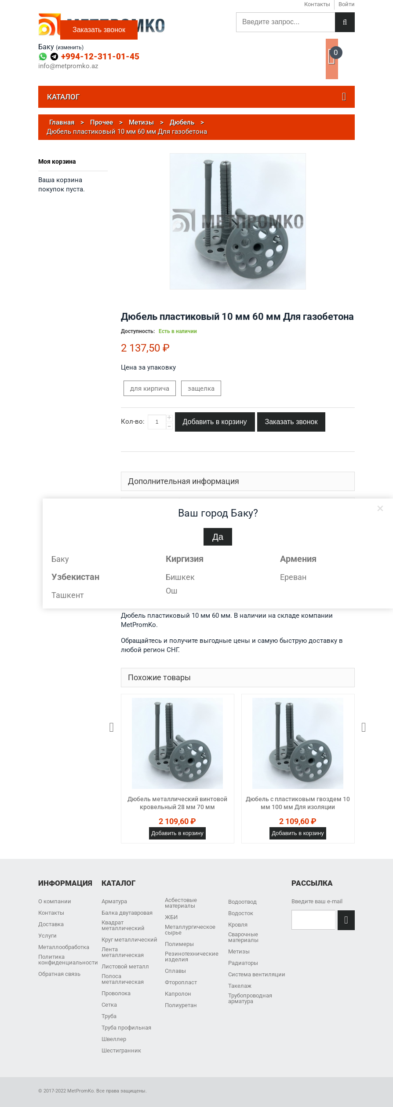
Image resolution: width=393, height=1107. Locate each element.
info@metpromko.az (68, 66)
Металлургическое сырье (190, 929)
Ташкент (67, 595)
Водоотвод (242, 902)
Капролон (178, 994)
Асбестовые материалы (181, 903)
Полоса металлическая (123, 979)
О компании (54, 901)
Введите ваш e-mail (316, 901)
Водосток (240, 913)
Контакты (51, 913)
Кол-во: (133, 421)
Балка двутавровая (127, 913)
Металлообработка (63, 947)
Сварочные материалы (243, 937)
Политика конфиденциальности (68, 959)
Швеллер (114, 1039)
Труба (109, 1016)
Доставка (51, 924)
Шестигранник (121, 1050)
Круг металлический (129, 939)
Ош (172, 590)
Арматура (114, 901)
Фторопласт (181, 982)
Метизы (239, 951)
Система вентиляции (256, 974)
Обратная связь (59, 974)
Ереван (293, 577)
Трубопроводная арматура (250, 998)
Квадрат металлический (123, 925)
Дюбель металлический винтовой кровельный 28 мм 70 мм (177, 802)
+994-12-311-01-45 (100, 56)
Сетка (109, 1005)
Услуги (47, 935)
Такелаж (239, 986)
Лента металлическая (123, 952)
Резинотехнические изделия (191, 956)
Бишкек (180, 577)
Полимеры (179, 944)
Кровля (237, 924)
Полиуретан (181, 1005)
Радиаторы (243, 963)
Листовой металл (125, 966)
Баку (60, 559)
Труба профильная (126, 1027)
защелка (201, 388)
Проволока (116, 993)
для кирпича (149, 388)
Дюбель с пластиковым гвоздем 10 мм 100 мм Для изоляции (298, 802)
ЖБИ (171, 917)
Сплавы (175, 971)
